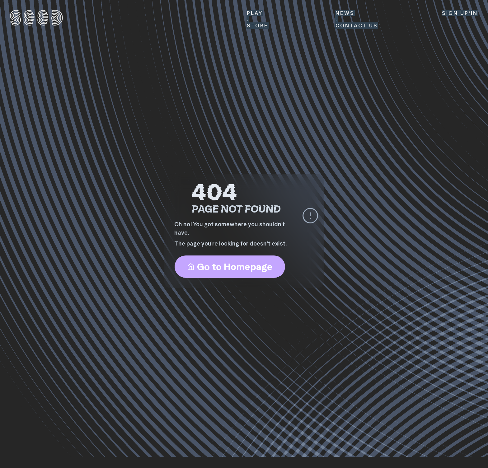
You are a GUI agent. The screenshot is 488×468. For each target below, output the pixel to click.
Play (255, 13)
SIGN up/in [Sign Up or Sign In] (460, 13)
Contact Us (357, 25)
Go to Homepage (230, 266)
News (345, 13)
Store (257, 25)
